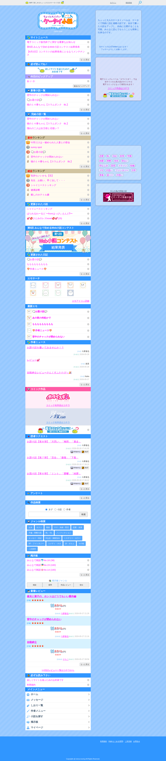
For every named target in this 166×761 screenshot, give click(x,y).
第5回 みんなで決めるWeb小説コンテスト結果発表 (53, 46)
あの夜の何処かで (39, 318)
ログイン (113, 3)
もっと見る (85, 60)
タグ (49, 509)
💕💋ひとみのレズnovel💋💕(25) (44, 218)
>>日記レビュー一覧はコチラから (58, 670)
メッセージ (34, 699)
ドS (101, 170)
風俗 (48, 527)
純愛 (101, 161)
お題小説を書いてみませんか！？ (45, 347)
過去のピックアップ (81, 86)
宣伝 (81, 585)
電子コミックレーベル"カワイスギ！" (58, 397)
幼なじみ (103, 165)
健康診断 (35, 190)
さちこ (65, 659)
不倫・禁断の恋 (35, 533)
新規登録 (129, 3)
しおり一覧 (34, 705)
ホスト (39, 527)
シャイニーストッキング (43, 185)
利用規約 (31, 685)
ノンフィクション (63, 533)
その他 (81, 543)
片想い (119, 175)
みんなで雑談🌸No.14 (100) (41, 569)
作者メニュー (35, 711)
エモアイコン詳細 (80, 301)
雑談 (34, 585)
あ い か (31, 81)
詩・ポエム (69, 543)
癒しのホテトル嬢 (40, 194)
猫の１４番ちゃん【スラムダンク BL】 (48, 104)
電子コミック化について (58, 430)
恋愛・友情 (77, 527)
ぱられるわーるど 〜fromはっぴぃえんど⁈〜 (50, 213)
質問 (50, 585)
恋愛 (101, 156)
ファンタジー (122, 170)
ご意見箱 (128, 741)
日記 (114, 156)
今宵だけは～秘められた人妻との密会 (50, 142)
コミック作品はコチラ (118, 88)
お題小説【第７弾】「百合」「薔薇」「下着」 (53, 457)
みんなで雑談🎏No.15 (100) (41, 565)
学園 (129, 156)
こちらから (134, 46)
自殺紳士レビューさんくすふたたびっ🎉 (49, 372)
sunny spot (36, 147)
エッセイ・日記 (35, 538)
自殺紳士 (32, 642)
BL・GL (49, 533)
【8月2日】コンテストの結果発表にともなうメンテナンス (56, 53)
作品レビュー (66, 585)
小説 (58, 509)
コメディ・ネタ (54, 543)
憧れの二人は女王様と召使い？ (43, 128)
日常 (134, 170)
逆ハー (110, 175)
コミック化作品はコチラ (58, 405)
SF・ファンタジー (36, 543)
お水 (30, 527)
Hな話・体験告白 (53, 538)
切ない (125, 161)
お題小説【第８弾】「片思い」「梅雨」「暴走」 (54, 441)
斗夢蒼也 (64, 614)
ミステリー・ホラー (72, 538)
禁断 (109, 161)
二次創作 (32, 549)
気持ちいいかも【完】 (42, 175)
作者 (67, 509)
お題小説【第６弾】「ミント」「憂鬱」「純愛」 (54, 473)
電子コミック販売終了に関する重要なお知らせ (51, 42)
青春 (101, 175)
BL (108, 156)
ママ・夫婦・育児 (61, 527)
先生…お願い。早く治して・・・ (48, 180)
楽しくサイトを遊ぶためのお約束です (45, 680)
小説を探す (34, 716)
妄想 (113, 165)
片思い (109, 170)
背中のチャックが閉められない (43, 95)
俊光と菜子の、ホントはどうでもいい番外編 (51, 596)
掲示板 (31, 722)
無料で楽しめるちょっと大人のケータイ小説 (44, 3)
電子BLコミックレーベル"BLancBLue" (58, 414)
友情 (122, 156)
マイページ (34, 727)
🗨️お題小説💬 (34, 100)
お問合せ (136, 741)
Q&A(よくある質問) (115, 741)
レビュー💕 (33, 360)
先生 (116, 161)
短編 (132, 165)
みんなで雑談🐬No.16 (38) (41, 560)
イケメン (122, 165)
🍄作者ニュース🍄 (37, 269)
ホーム (31, 694)
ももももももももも (37, 264)
